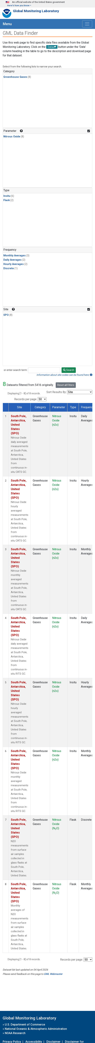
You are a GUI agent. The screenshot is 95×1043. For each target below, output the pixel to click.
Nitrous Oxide (11, 136)
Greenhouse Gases (15, 77)
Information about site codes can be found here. (64, 374)
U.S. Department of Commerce (25, 1024)
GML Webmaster (53, 974)
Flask (6, 200)
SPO (6, 315)
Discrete (8, 268)
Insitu (6, 196)
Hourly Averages (13, 264)
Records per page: (25, 399)
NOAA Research (15, 1033)
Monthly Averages (14, 255)
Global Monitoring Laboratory (36, 11)
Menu (7, 24)
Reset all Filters (65, 385)
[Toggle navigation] (87, 23)
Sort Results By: (56, 392)
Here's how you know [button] (18, 5)
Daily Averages (12, 259)
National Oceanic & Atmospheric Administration (36, 1029)
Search (68, 370)
